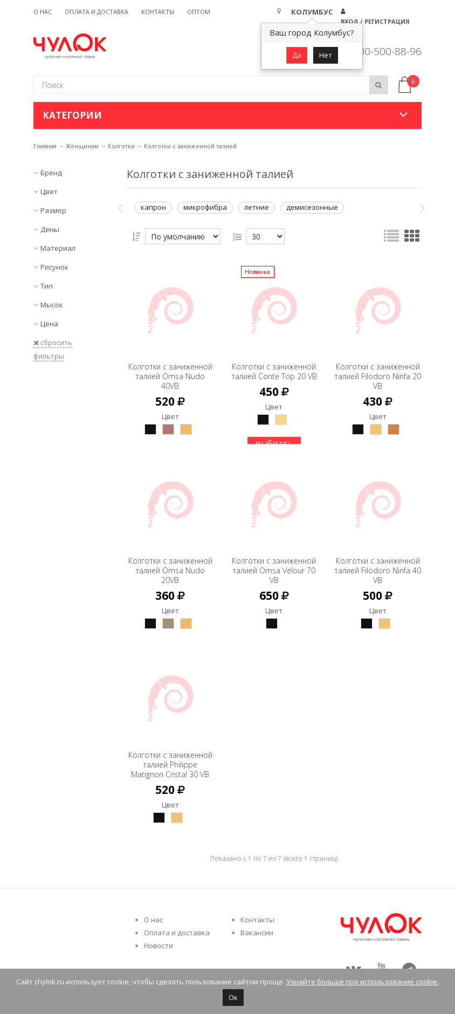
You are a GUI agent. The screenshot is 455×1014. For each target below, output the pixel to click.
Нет (325, 55)
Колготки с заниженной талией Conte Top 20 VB (274, 371)
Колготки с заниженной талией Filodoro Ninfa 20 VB (378, 371)
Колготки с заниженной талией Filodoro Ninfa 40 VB (378, 565)
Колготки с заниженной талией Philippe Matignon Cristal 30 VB (170, 764)
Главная (45, 146)
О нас (42, 12)
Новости (158, 945)
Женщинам (82, 146)
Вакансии (256, 932)
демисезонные (312, 207)
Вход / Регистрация (375, 21)
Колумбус (312, 12)
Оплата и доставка (96, 12)
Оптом (198, 12)
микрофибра (205, 207)
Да (296, 55)
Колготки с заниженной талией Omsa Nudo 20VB (170, 565)
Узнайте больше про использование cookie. (362, 981)
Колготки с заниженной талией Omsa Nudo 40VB (170, 371)
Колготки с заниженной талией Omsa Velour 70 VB (274, 565)
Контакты (157, 12)
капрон (153, 207)
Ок (233, 997)
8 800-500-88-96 (383, 51)
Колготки (121, 146)
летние (256, 207)
